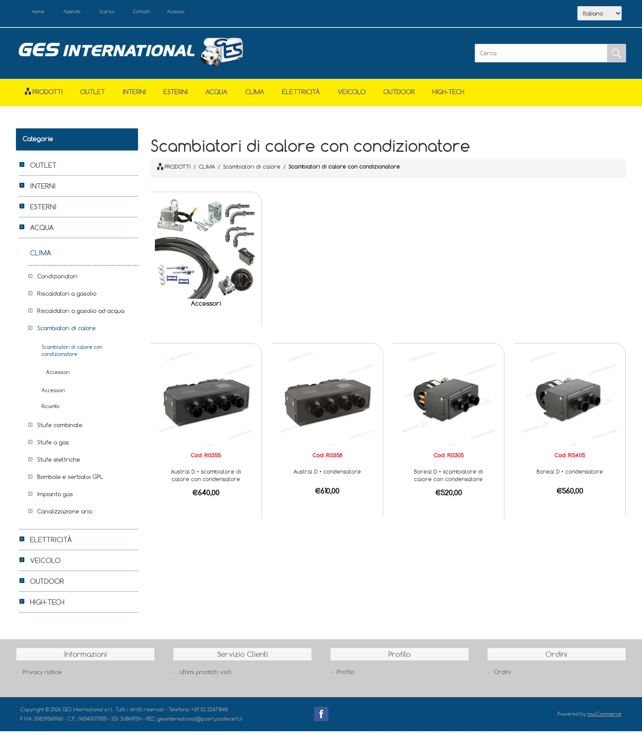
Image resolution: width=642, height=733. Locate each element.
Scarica (122, 12)
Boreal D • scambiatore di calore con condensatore (448, 477)
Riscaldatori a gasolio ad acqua (80, 313)
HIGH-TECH (448, 94)
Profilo (345, 674)
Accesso (203, 12)
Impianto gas (55, 496)
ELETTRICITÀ (301, 94)
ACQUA (216, 94)
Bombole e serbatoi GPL (70, 479)
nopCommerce (604, 716)
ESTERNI (175, 94)
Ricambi (51, 408)
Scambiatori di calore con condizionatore (72, 352)
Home (41, 12)
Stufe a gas (53, 444)
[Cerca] (541, 55)
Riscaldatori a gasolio (66, 296)
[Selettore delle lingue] (599, 15)
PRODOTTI (174, 168)
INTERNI (134, 94)
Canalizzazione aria (64, 513)
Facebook (321, 716)
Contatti (163, 12)
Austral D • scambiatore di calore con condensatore (206, 477)
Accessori (206, 305)
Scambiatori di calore (66, 330)
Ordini (502, 674)
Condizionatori (57, 278)
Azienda (81, 12)
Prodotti (43, 94)
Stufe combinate (59, 427)
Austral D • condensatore (327, 473)
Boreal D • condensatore (570, 473)
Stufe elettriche (58, 462)
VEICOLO (351, 94)
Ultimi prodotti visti (205, 674)
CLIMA (254, 94)
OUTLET (92, 94)
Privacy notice (42, 674)
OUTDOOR (399, 94)
